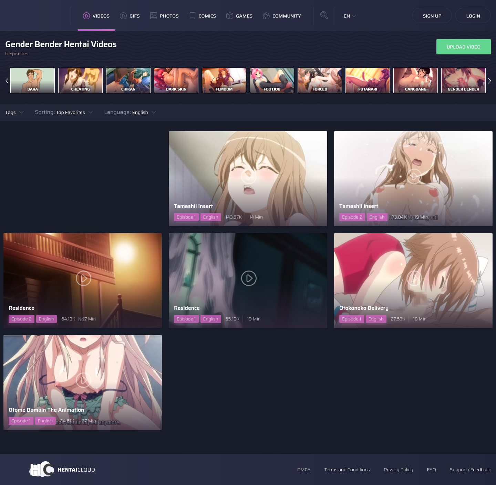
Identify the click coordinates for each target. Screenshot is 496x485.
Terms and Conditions (347, 469)
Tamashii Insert (193, 206)
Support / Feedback (470, 469)
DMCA (304, 469)
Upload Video (463, 47)
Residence (21, 308)
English (140, 112)
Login (473, 16)
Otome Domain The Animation (46, 409)
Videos (96, 16)
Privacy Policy (398, 469)
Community (282, 16)
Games (239, 16)
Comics (202, 16)
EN (347, 16)
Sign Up (432, 16)
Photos (164, 16)
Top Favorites (70, 112)
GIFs (130, 16)
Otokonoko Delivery (364, 308)
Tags (10, 112)
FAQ (431, 469)
